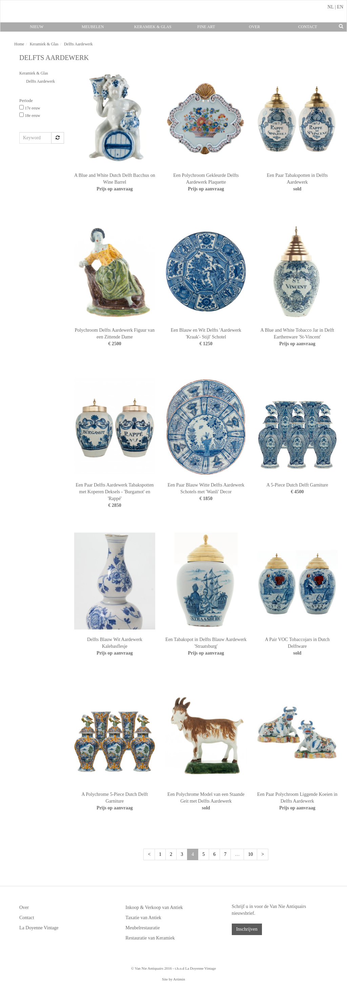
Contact (307, 26)
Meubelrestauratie (142, 927)
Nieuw (36, 26)
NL (330, 6)
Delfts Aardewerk (40, 81)
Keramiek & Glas (152, 26)
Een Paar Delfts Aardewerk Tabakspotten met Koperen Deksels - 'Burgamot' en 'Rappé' (115, 491)
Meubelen (93, 26)
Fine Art (206, 26)
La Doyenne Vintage (39, 927)
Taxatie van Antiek (143, 917)
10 (250, 854)
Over (254, 26)
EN (340, 6)
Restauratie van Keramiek (150, 938)
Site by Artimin (173, 979)
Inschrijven (247, 929)
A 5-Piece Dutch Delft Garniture (297, 485)
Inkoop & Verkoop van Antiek (154, 907)
